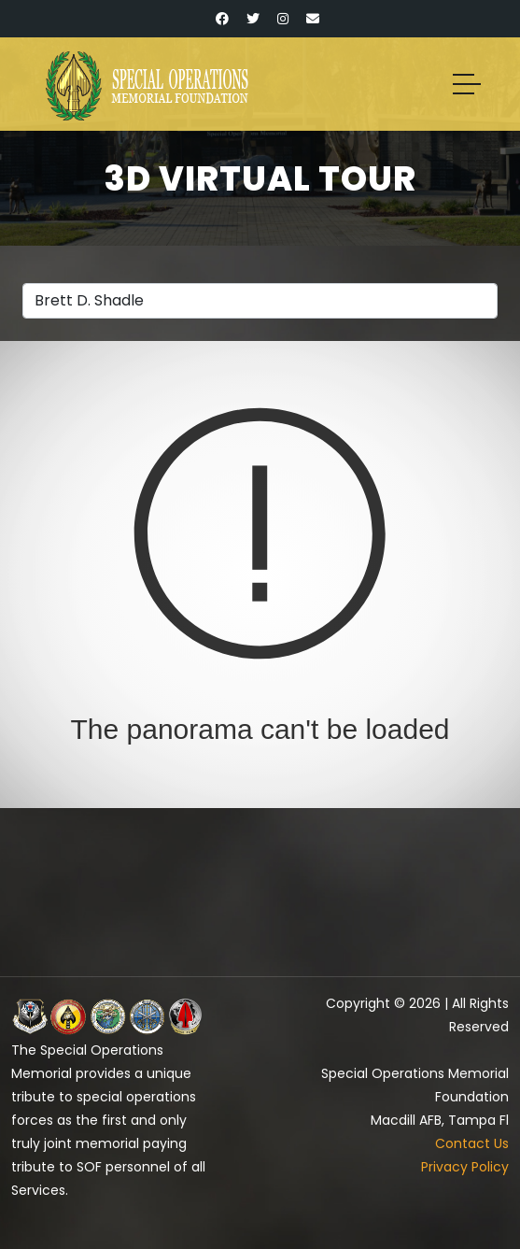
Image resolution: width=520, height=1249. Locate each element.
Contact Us (472, 1143)
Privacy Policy (465, 1166)
